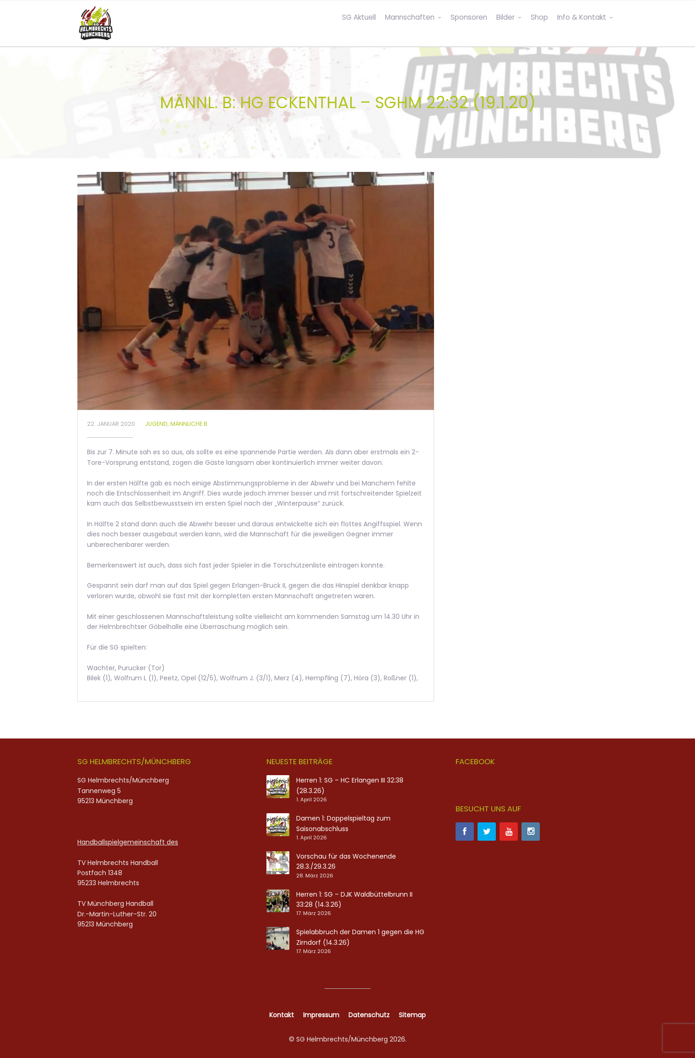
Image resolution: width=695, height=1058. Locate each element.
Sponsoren (469, 17)
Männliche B (188, 424)
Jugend (156, 424)
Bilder (505, 17)
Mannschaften (409, 17)
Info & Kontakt (581, 17)
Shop (539, 17)
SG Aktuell (359, 17)
